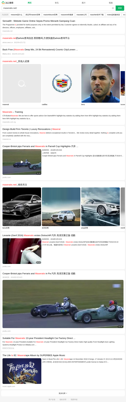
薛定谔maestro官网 (33, 15)
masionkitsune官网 (50, 15)
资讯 (57, 3)
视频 (111, 3)
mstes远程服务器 (113, 15)
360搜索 (8, 2)
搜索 (120, 8)
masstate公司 (82, 15)
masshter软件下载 (97, 15)
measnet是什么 (16, 15)
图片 (84, 3)
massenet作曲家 (67, 15)
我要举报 (74, 399)
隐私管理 (63, 399)
